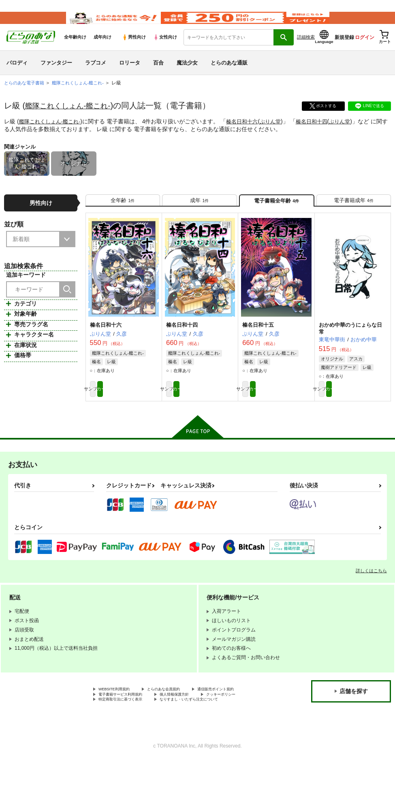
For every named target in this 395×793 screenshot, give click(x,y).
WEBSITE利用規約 (119, 710)
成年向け (102, 49)
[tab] (122, 215)
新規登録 (344, 49)
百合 (158, 74)
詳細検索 (306, 49)
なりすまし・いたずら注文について (213, 731)
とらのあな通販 (229, 74)
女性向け (165, 49)
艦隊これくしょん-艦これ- (72, 117)
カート (141, 408)
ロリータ (129, 74)
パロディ (17, 74)
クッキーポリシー (174, 724)
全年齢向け (75, 49)
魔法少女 (187, 74)
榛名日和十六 (248, 133)
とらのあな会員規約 (179, 710)
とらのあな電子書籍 (26, 95)
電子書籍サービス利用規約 (193, 717)
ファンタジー (56, 74)
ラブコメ (95, 74)
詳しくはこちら (371, 591)
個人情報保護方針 (117, 724)
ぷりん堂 (278, 133)
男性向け (134, 49)
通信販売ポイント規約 (122, 717)
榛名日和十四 (321, 133)
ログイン (364, 49)
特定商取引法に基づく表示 (127, 731)
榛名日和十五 (258, 342)
